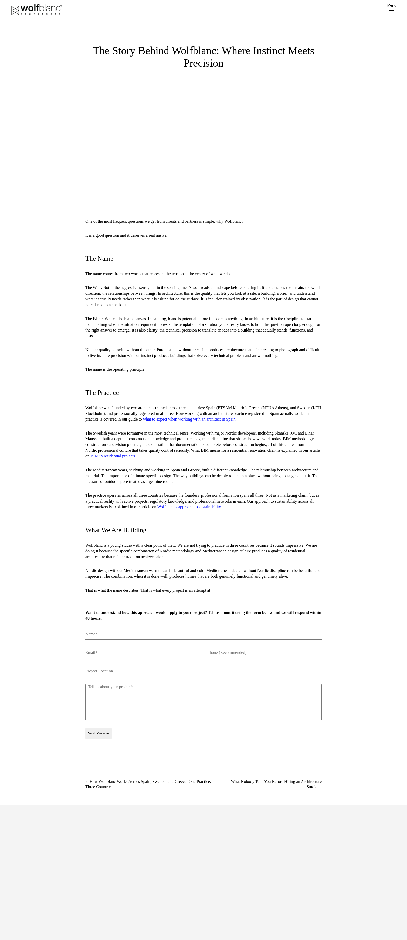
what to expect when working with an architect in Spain (189, 419)
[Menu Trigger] (392, 9)
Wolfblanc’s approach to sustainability (189, 507)
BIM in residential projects (113, 456)
